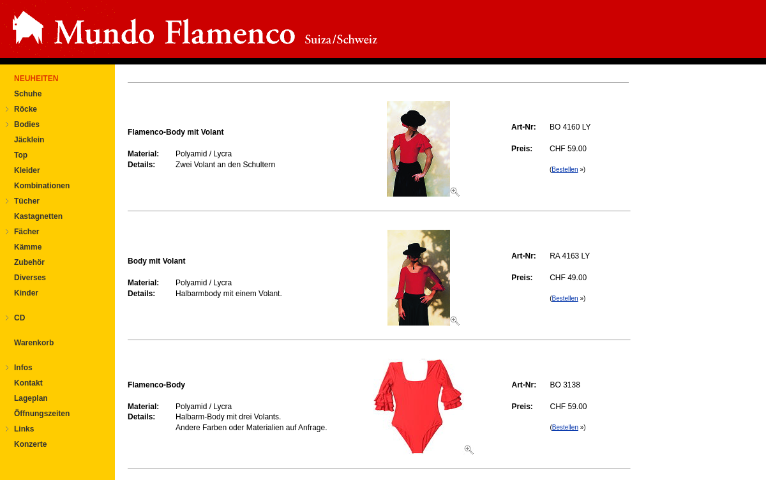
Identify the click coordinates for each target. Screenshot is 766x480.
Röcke (25, 109)
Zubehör (29, 262)
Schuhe (27, 93)
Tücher (27, 201)
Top (20, 155)
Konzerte (30, 444)
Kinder (26, 293)
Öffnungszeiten (42, 413)
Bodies (27, 124)
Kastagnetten (38, 216)
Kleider (27, 170)
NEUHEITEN (36, 78)
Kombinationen (42, 185)
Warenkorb (34, 342)
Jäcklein (29, 139)
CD (19, 317)
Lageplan (31, 398)
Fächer (26, 231)
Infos (23, 367)
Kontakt (28, 383)
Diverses (30, 277)
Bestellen (565, 169)
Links (24, 428)
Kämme (27, 247)
